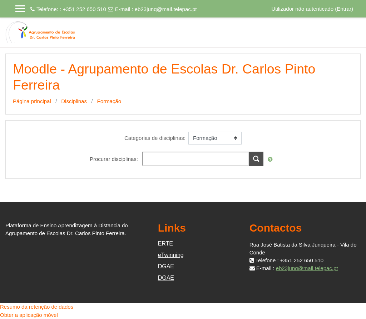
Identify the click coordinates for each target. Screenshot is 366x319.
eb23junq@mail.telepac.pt (166, 9)
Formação (109, 101)
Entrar (344, 9)
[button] (271, 159)
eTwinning (171, 255)
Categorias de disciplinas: (155, 138)
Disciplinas (74, 101)
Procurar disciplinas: (114, 159)
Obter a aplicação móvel (29, 315)
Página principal (32, 101)
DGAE (166, 266)
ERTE (165, 243)
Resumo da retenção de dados (36, 307)
